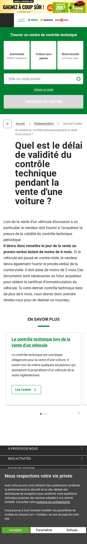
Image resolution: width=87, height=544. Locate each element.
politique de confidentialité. (53, 502)
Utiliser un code (43, 89)
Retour (7, 124)
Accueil (20, 124)
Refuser (72, 530)
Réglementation (44, 124)
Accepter (15, 530)
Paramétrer (44, 530)
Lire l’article (26, 389)
